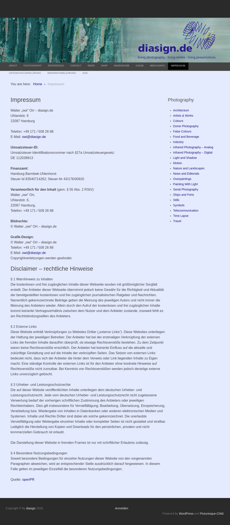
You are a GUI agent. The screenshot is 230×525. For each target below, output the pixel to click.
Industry (178, 142)
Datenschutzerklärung (25, 73)
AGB (85, 73)
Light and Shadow (185, 157)
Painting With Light (185, 184)
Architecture (181, 110)
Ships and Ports (183, 194)
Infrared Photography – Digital (192, 152)
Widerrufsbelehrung (61, 73)
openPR (28, 479)
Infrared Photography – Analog (193, 147)
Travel (177, 221)
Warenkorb (121, 65)
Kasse (140, 65)
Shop (104, 65)
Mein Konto (157, 65)
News (91, 65)
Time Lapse (181, 215)
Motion (177, 163)
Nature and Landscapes (189, 168)
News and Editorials (186, 173)
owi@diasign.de (34, 137)
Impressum (178, 65)
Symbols (179, 205)
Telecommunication (186, 210)
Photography (32, 65)
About (13, 65)
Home (37, 84)
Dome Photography (186, 126)
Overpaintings (182, 179)
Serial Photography (185, 189)
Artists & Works (183, 115)
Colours (178, 121)
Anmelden (121, 508)
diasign (31, 508)
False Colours (182, 131)
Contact (75, 65)
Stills (176, 200)
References (56, 65)
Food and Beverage (186, 136)
